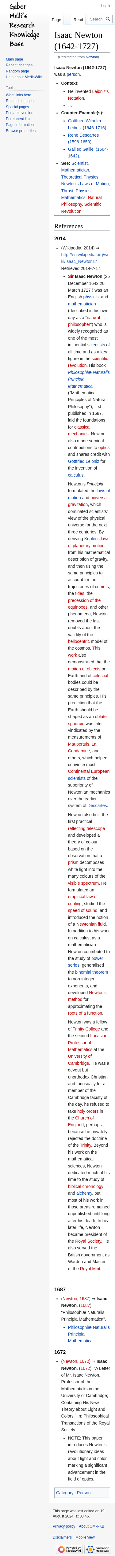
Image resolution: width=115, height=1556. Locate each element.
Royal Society (88, 1241)
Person (83, 1492)
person (73, 74)
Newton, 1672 (76, 1361)
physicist (91, 296)
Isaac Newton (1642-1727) (80, 67)
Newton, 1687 (76, 1298)
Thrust (67, 190)
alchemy (84, 1193)
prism (73, 862)
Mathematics (73, 197)
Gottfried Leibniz (83, 461)
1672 (85, 1368)
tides (79, 593)
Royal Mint (90, 1268)
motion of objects (84, 668)
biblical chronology (85, 1186)
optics (104, 447)
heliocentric (79, 641)
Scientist (79, 163)
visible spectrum (83, 883)
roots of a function (85, 1013)
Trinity (85, 1145)
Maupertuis (78, 744)
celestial (100, 675)
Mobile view (85, 1537)
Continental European (88, 771)
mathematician (82, 303)
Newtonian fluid (91, 924)
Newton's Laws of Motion (85, 183)
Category (65, 1492)
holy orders (87, 1111)
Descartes (97, 805)
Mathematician (75, 170)
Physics (83, 190)
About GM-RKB (91, 1526)
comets (102, 586)
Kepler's (92, 538)
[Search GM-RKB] (100, 19)
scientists (96, 344)
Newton (92, 57)
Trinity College (86, 1029)
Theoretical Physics (79, 177)
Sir (71, 276)
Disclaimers (62, 1537)
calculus (76, 475)
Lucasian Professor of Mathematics (87, 1042)
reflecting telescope (86, 828)
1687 (85, 1305)
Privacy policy (64, 1526)
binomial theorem (91, 972)
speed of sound (83, 910)
